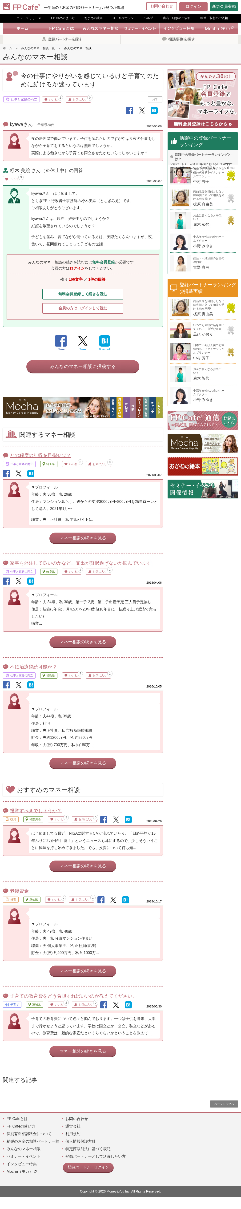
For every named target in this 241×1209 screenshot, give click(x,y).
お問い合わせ (161, 6)
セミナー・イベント (23, 1168)
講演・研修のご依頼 (176, 18)
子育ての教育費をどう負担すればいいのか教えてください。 (73, 1008)
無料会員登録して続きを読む (82, 295)
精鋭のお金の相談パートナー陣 (33, 1153)
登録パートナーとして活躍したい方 (95, 1168)
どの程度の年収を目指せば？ (40, 467)
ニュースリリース (29, 18)
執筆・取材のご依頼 (214, 18)
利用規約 (72, 1146)
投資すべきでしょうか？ (36, 822)
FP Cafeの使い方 (62, 18)
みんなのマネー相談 (23, 1161)
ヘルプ (148, 18)
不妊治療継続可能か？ (33, 678)
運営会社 (72, 1138)
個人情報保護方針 (80, 1153)
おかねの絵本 (93, 18)
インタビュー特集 (22, 1176)
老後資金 (19, 903)
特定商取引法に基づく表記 (88, 1161)
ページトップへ (224, 1116)
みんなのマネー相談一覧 (38, 48)
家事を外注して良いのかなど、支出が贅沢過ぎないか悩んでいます (80, 575)
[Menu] (234, 6)
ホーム (7, 48)
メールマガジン (123, 18)
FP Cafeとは (17, 1131)
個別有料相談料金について (29, 1146)
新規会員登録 (224, 6)
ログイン (193, 6)
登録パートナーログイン (86, 1179)
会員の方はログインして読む (82, 310)
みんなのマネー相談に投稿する (83, 378)
